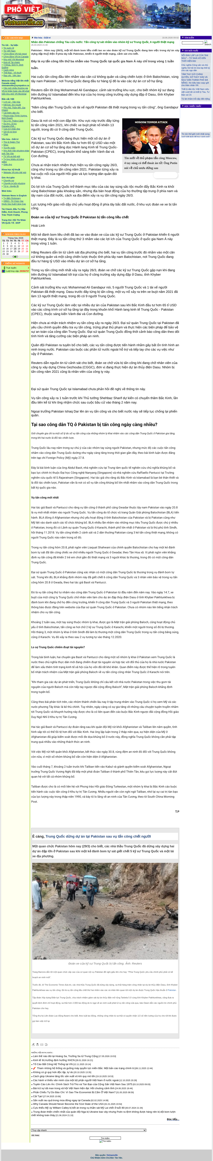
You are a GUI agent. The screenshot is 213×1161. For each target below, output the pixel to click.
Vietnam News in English (14, 195)
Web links (186, 30)
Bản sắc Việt (114, 30)
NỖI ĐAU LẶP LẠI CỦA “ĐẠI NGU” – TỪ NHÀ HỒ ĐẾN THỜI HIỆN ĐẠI (194, 58)
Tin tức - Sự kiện (24, 30)
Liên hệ (172, 34)
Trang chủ (8, 30)
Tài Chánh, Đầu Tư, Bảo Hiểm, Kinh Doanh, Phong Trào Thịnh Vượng (82, 34)
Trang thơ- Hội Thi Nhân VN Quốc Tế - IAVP (143, 34)
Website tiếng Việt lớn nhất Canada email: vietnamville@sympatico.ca (71, 30)
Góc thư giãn (171, 30)
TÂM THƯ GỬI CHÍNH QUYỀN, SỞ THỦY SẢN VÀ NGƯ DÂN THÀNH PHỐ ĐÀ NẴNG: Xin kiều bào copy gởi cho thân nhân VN (195, 79)
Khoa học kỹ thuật (153, 30)
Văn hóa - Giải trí (132, 30)
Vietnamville (112, 1155)
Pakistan (172, 990)
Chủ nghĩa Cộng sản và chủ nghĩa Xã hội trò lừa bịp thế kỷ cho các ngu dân (195, 67)
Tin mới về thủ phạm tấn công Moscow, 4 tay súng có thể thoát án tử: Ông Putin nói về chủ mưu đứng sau (150, 163)
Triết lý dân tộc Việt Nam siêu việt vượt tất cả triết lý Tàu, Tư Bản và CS (195, 92)
